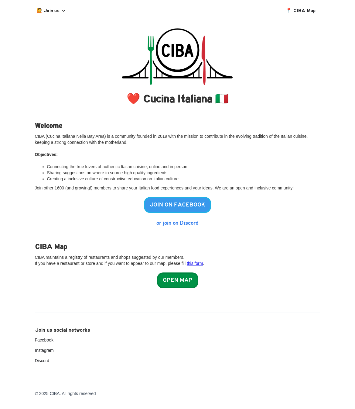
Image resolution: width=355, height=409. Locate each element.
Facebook (44, 340)
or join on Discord (177, 223)
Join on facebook (177, 205)
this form (195, 263)
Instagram (44, 350)
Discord (42, 360)
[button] (52, 10)
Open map (178, 280)
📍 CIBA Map (301, 10)
